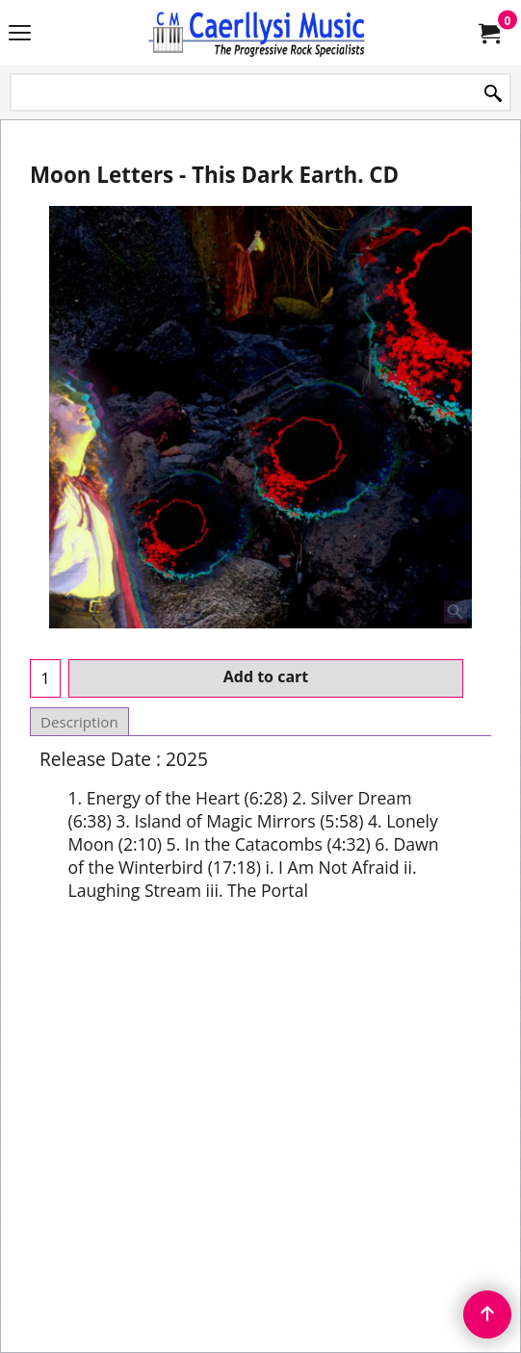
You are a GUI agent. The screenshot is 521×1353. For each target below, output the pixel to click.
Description (79, 721)
